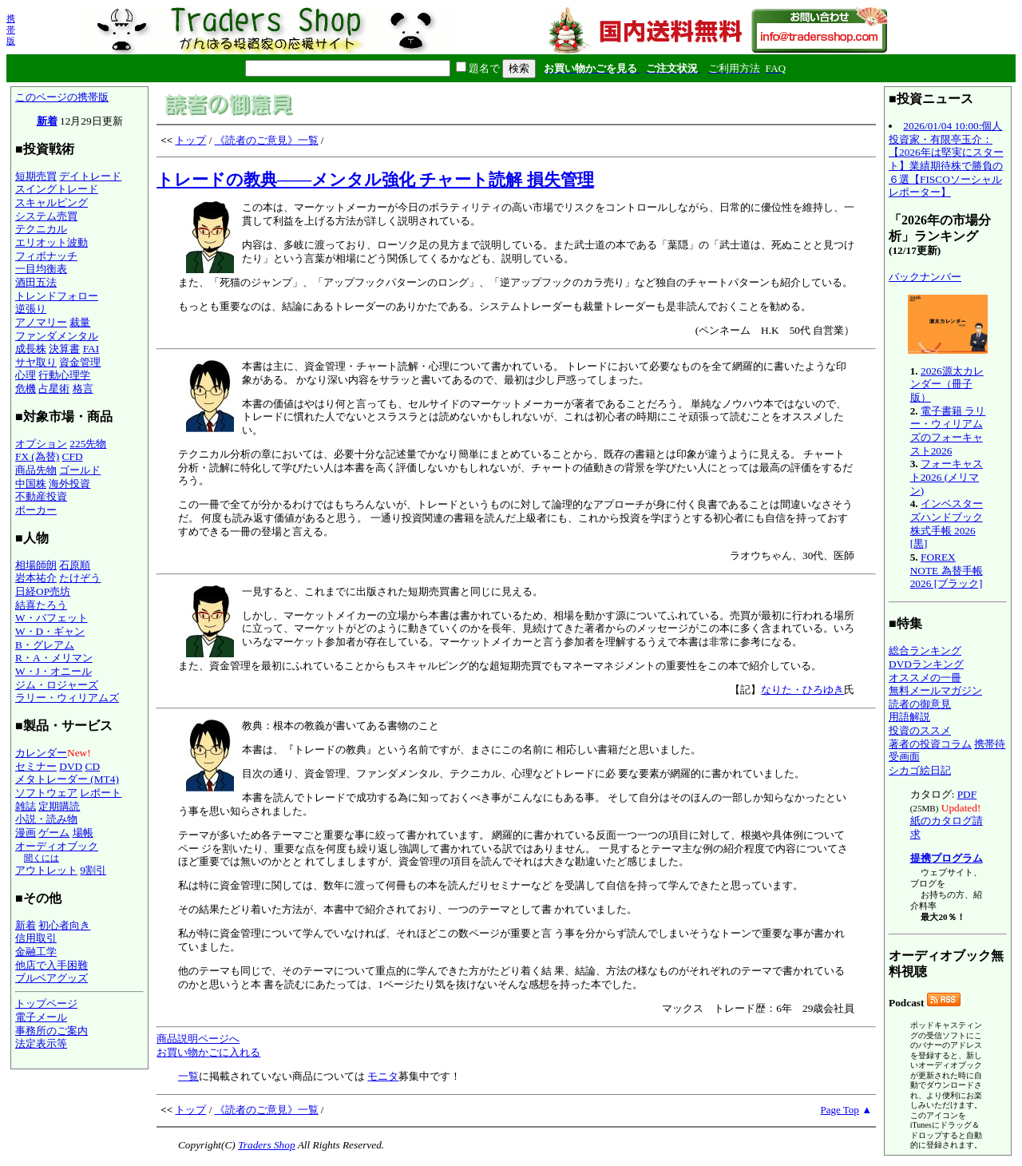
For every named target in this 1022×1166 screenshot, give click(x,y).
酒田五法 (36, 282)
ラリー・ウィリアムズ (67, 698)
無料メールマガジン (935, 690)
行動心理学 (64, 375)
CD (93, 766)
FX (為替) (37, 456)
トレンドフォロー (56, 296)
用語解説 (909, 717)
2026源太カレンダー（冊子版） (947, 384)
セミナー (36, 766)
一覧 (188, 1076)
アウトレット (46, 870)
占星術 (53, 389)
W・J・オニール (53, 671)
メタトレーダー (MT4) (67, 779)
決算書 (64, 349)
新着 (47, 121)
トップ (190, 140)
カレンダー (41, 753)
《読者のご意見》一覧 (267, 140)
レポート (100, 793)
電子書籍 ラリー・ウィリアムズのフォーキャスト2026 (948, 431)
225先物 (87, 444)
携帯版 (10, 30)
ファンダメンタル (56, 336)
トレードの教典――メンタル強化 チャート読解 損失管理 (374, 179)
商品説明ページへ (198, 1039)
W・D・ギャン (50, 631)
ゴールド (80, 470)
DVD (70, 766)
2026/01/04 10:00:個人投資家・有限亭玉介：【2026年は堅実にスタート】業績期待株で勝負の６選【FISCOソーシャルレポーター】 (946, 159)
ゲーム (53, 833)
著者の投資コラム (930, 744)
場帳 (83, 833)
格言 (83, 389)
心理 (25, 375)
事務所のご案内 (51, 1031)
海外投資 (69, 484)
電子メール (41, 1017)
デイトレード (90, 176)
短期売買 (36, 176)
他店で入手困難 (51, 965)
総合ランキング (925, 650)
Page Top (840, 1110)
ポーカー (36, 510)
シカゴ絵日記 (920, 770)
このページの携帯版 (62, 97)
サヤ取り (36, 362)
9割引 (93, 870)
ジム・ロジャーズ (56, 685)
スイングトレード (56, 189)
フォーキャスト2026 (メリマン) (946, 477)
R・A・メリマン (54, 658)
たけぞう (80, 578)
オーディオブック (56, 846)
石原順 (74, 565)
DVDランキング (926, 664)
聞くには (41, 858)
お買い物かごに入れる (208, 1052)
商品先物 (36, 470)
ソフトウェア (46, 793)
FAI (91, 349)
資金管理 (80, 362)
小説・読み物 (46, 819)
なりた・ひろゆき (802, 690)
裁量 (79, 322)
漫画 (25, 833)
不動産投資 (41, 496)
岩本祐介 (36, 578)
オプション (41, 444)
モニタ (382, 1076)
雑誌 (25, 806)
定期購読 (59, 806)
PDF (966, 794)
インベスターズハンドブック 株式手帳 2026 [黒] (946, 523)
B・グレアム (44, 645)
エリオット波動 (51, 242)
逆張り (30, 309)
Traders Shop (266, 1145)
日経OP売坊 (42, 591)
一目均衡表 (41, 269)
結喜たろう (41, 605)
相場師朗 (36, 565)
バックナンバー (925, 277)
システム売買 (46, 216)
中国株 (30, 484)
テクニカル (41, 229)
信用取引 (36, 938)
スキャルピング (51, 202)
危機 (25, 389)
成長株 (30, 349)
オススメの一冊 (925, 678)
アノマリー (41, 322)
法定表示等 (41, 1043)
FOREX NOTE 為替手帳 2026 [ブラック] (946, 570)
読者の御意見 (920, 704)
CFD (72, 456)
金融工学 (36, 952)
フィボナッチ (46, 256)
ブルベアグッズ (51, 978)
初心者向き (64, 925)
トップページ (46, 1003)
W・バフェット (51, 618)
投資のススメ (920, 730)
